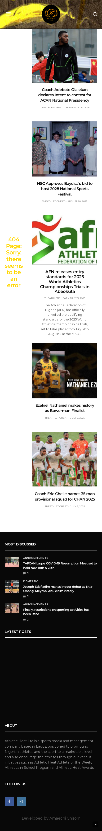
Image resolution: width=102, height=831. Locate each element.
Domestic (30, 581)
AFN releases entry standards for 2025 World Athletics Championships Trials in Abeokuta (64, 281)
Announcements (35, 558)
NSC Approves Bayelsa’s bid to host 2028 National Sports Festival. (64, 189)
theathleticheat (51, 107)
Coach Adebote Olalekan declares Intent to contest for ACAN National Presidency (64, 95)
